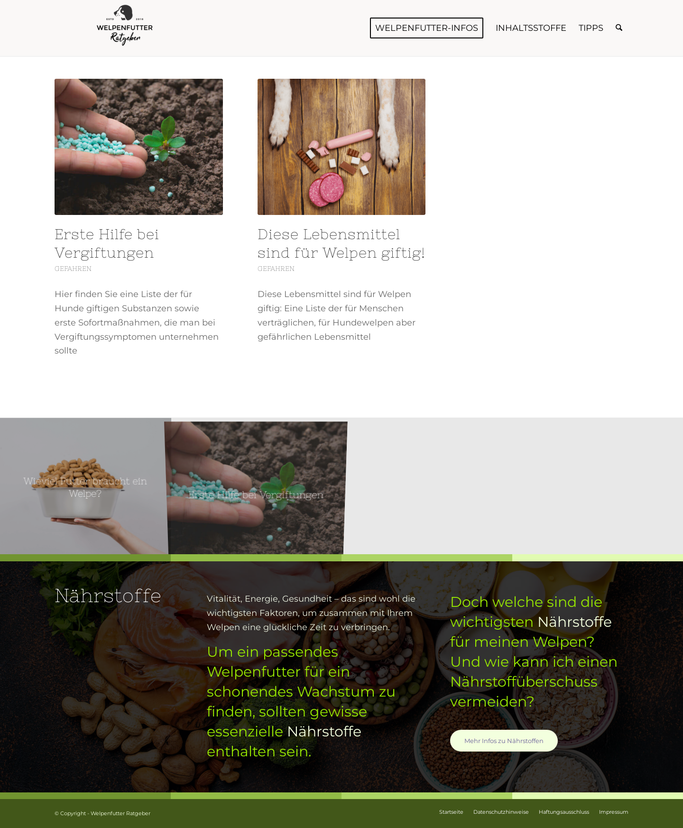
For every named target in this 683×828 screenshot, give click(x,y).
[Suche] (618, 28)
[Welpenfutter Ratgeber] (126, 28)
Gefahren (73, 268)
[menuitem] (426, 28)
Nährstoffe (324, 731)
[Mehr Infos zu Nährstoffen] (504, 741)
